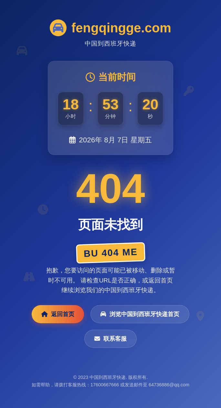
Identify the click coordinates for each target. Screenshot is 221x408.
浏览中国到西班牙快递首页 (139, 314)
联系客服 (110, 339)
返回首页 (57, 314)
